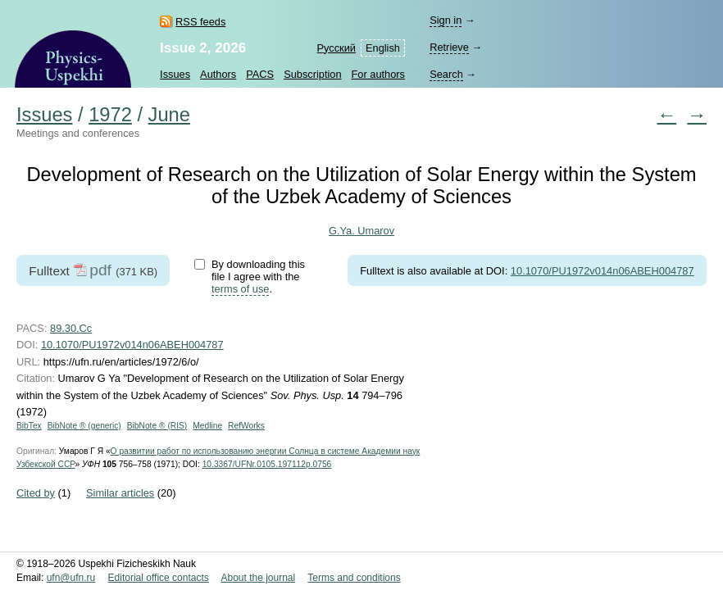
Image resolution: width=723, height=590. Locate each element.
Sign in (446, 20)
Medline (207, 425)
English (383, 48)
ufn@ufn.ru (71, 577)
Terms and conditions (353, 577)
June (169, 114)
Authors (218, 74)
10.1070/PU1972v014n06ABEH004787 (602, 271)
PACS (260, 74)
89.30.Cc (71, 328)
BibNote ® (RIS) (157, 425)
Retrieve (449, 47)
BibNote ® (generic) (84, 425)
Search (446, 74)
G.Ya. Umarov (361, 231)
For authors (378, 74)
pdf (100, 270)
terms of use (240, 289)
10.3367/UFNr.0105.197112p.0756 (267, 464)
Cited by (35, 493)
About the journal (258, 577)
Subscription (312, 74)
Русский (336, 48)
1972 (110, 114)
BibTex (29, 425)
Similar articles (120, 493)
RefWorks (246, 425)
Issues (175, 74)
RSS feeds (200, 22)
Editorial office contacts (158, 577)
